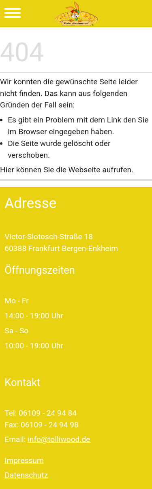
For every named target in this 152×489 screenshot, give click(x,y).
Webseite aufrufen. (101, 169)
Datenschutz (26, 475)
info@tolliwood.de (59, 439)
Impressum (24, 460)
